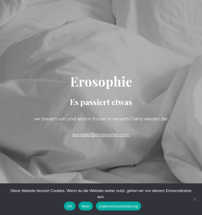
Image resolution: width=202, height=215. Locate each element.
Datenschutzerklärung (118, 206)
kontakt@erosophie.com (101, 134)
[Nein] (195, 199)
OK (70, 206)
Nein (86, 206)
